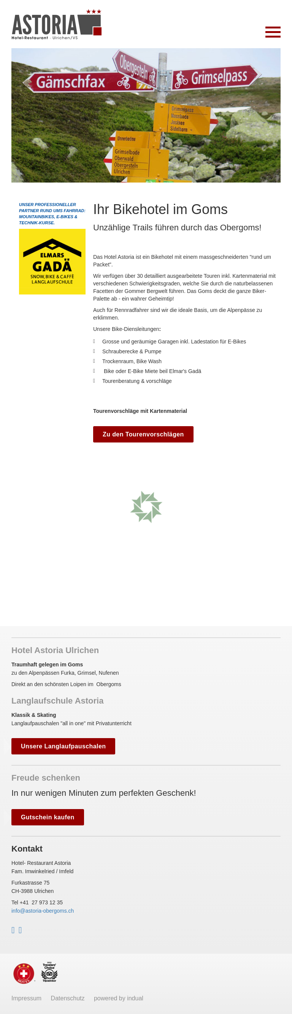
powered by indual (118, 998)
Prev (18, 116)
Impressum (27, 998)
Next (274, 116)
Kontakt (27, 848)
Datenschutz (68, 998)
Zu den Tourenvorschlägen (143, 434)
